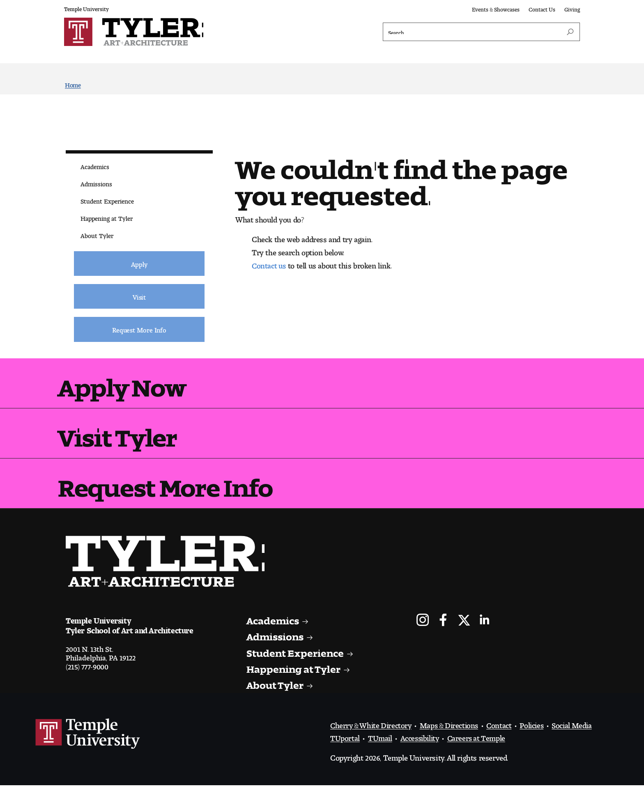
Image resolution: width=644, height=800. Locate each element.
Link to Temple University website (87, 748)
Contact (507, 738)
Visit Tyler (130, 437)
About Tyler (96, 235)
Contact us (270, 264)
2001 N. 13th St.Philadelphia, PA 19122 (101, 666)
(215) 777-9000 (87, 680)
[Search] (481, 32)
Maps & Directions (454, 738)
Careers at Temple (481, 751)
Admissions (96, 183)
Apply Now (135, 383)
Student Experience (107, 200)
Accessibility (422, 751)
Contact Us (542, 8)
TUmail (380, 751)
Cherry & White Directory (372, 738)
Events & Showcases (496, 8)
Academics (94, 166)
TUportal (345, 751)
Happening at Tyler (106, 217)
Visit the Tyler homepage (175, 574)
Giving (572, 8)
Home (73, 84)
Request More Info (182, 491)
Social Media (582, 738)
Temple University (86, 8)
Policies (540, 738)
